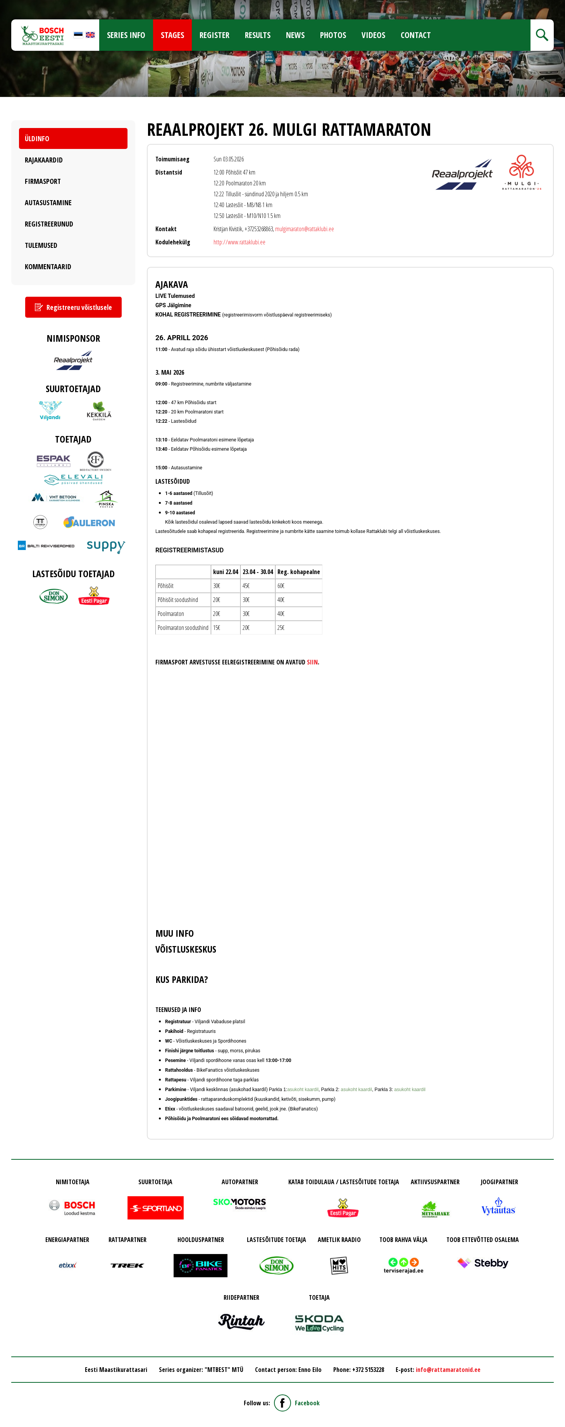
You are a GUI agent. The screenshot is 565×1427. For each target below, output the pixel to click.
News (295, 34)
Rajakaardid (44, 159)
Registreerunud (49, 223)
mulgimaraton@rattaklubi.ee (304, 229)
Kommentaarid (48, 266)
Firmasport (43, 181)
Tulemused (41, 245)
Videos (373, 34)
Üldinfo (37, 138)
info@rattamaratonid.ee (448, 1369)
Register (214, 34)
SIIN (312, 662)
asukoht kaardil (303, 1089)
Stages (172, 34)
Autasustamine (48, 202)
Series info (126, 34)
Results (257, 34)
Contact (416, 34)
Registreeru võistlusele (79, 307)
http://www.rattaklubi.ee (239, 242)
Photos (333, 34)
